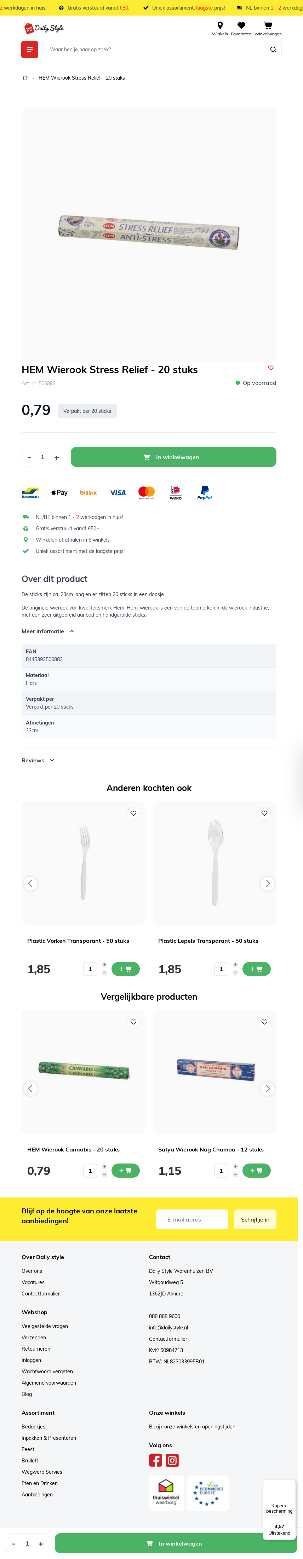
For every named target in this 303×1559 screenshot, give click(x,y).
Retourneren (36, 1349)
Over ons (32, 1271)
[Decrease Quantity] (29, 457)
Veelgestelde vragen (45, 1326)
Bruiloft (30, 1460)
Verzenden (34, 1337)
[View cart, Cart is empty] (268, 28)
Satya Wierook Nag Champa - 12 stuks (211, 1149)
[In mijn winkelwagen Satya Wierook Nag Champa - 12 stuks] (256, 1171)
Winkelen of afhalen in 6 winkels (73, 540)
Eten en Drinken (40, 1483)
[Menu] (291, 1484)
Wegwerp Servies (42, 1472)
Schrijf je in (255, 1219)
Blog (27, 1394)
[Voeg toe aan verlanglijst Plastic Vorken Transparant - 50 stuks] (133, 813)
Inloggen (31, 1360)
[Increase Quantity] (56, 457)
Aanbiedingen (37, 1494)
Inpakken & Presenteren (49, 1438)
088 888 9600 (164, 1316)
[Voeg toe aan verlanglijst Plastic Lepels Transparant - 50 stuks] (264, 813)
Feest (28, 1449)
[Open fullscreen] (149, 235)
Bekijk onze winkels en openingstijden (192, 1427)
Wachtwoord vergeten (47, 1371)
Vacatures (33, 1282)
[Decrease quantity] (104, 973)
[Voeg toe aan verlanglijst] (270, 368)
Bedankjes (33, 1427)
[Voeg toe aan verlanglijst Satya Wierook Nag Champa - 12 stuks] (264, 1022)
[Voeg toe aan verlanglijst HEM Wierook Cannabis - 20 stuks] (133, 1022)
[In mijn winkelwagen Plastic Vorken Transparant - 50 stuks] (126, 969)
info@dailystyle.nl (168, 1327)
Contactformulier (41, 1293)
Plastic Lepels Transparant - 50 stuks (208, 940)
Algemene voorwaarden (49, 1383)
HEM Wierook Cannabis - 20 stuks (73, 1149)
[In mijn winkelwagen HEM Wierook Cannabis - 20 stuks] (126, 1171)
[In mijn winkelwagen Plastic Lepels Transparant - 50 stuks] (256, 969)
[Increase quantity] (104, 965)
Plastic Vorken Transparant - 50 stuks (78, 940)
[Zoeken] (273, 49)
